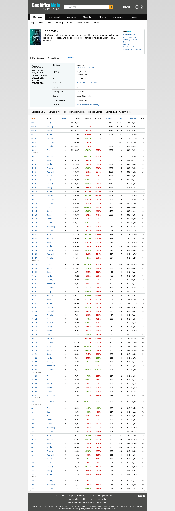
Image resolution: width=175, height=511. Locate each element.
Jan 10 (33, 439)
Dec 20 (34, 350)
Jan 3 (33, 412)
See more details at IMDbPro (88, 105)
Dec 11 (34, 315)
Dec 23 (34, 362)
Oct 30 (33, 146)
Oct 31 (33, 150)
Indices (134, 17)
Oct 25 (33, 127)
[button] (131, 46)
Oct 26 (33, 130)
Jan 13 (33, 451)
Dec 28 (34, 384)
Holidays (98, 22)
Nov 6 (33, 176)
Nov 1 (33, 156)
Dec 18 (34, 342)
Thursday (50, 146)
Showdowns (118, 17)
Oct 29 (33, 142)
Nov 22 (34, 238)
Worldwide (71, 17)
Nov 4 (33, 168)
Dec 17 (34, 338)
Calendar (87, 17)
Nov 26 (34, 254)
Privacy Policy (80, 509)
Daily (32, 22)
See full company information (87, 67)
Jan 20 (33, 481)
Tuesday (50, 138)
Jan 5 (33, 420)
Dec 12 (34, 319)
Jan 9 (33, 435)
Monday (49, 134)
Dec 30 (34, 392)
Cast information (129, 35)
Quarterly (70, 22)
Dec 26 (34, 376)
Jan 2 (33, 408)
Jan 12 (33, 447)
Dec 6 (33, 295)
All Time (102, 17)
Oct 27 (33, 134)
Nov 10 (34, 191)
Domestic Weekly (77, 112)
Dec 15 (34, 331)
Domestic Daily (38, 112)
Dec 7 (33, 299)
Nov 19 (34, 227)
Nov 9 (33, 188)
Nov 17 (34, 219)
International (54, 17)
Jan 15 (33, 459)
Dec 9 (33, 307)
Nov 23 (34, 242)
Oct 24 (33, 123)
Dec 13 (34, 323)
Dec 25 (34, 370)
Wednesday (51, 142)
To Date (133, 119)
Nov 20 (34, 231)
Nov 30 (34, 272)
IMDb (97, 503)
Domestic (37, 17)
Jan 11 (33, 443)
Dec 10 (34, 311)
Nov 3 (33, 164)
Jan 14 (33, 455)
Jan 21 (33, 485)
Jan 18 (33, 471)
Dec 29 (34, 388)
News (125, 42)
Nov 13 (34, 203)
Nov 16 (34, 215)
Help (104, 499)
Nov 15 (34, 211)
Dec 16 (34, 334)
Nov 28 (34, 264)
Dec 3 (33, 284)
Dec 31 (34, 395)
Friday (49, 123)
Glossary (72, 499)
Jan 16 (33, 463)
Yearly (79, 22)
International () (39, 75)
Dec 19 (34, 346)
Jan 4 (33, 416)
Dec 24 (34, 366)
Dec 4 (33, 288)
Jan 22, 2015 (92, 83)
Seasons (88, 22)
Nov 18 (34, 223)
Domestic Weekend (57, 112)
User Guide (81, 499)
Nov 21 (34, 234)
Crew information (129, 37)
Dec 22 (34, 358)
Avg (120, 119)
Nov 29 (34, 268)
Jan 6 (33, 424)
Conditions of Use (64, 509)
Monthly (59, 22)
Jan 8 (33, 431)
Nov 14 (34, 207)
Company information (131, 40)
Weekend (41, 22)
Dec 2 (33, 280)
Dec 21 (34, 354)
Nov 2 (33, 160)
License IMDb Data (94, 499)
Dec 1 (33, 276)
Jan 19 (33, 474)
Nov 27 (34, 258)
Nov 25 (34, 250)
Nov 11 (34, 195)
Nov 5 (33, 172)
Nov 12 (34, 199)
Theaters (108, 119)
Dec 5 (33, 292)
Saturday (50, 127)
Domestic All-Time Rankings (118, 112)
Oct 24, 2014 (81, 83)
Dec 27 (34, 380)
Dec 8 (33, 303)
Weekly (50, 22)
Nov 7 (33, 180)
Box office (126, 44)
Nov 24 (34, 246)
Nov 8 (33, 184)
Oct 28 (33, 138)
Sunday (49, 130)
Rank (64, 119)
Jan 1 (33, 402)
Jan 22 (33, 489)
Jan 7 (33, 428)
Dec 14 (34, 327)
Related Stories (95, 112)
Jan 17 (33, 467)
